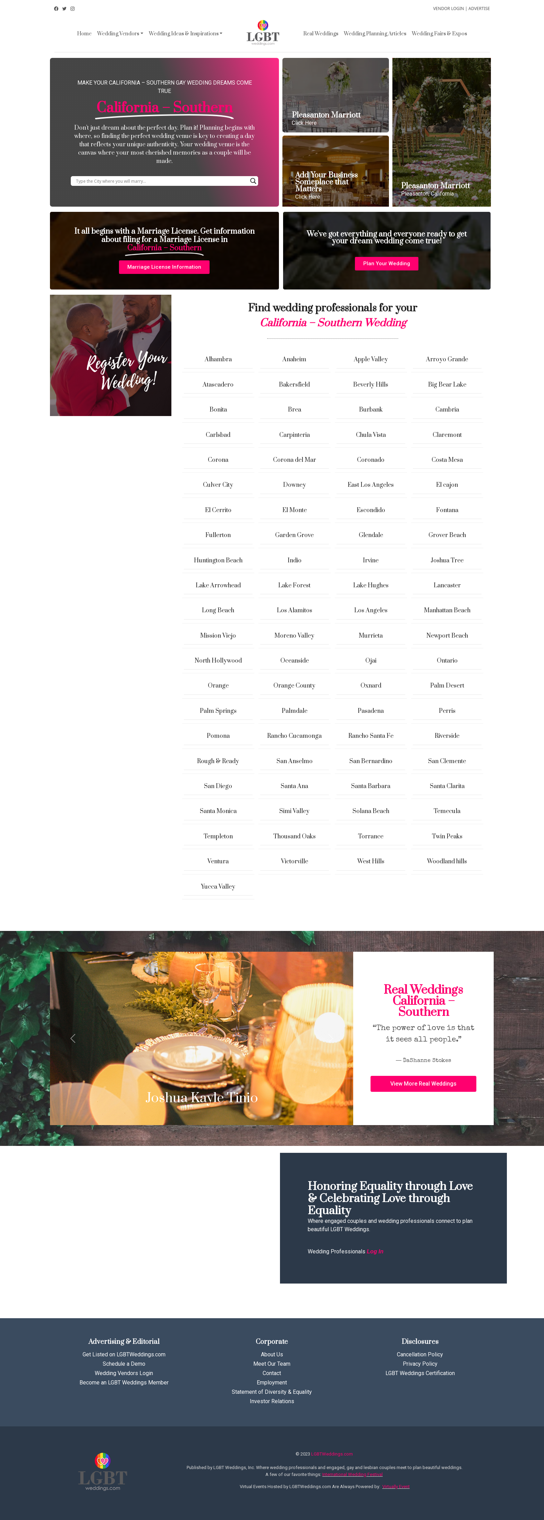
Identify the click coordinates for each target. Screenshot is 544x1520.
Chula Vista (371, 435)
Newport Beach (447, 636)
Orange (218, 686)
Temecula (447, 811)
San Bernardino (370, 761)
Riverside (447, 736)
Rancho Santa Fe (370, 736)
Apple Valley (371, 359)
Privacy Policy (420, 1364)
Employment (272, 1382)
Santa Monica (218, 811)
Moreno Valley (294, 636)
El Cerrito (218, 510)
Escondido (371, 510)
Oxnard (370, 686)
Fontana (447, 510)
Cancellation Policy (420, 1354)
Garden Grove (294, 535)
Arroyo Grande (447, 359)
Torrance (370, 836)
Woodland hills (447, 861)
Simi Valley (294, 811)
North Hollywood (218, 661)
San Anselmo (295, 761)
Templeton (218, 836)
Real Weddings (320, 34)
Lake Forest (294, 585)
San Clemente (447, 761)
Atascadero (218, 385)
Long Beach (218, 610)
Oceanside (294, 661)
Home (84, 34)
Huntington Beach (218, 560)
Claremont (447, 435)
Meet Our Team (271, 1364)
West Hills (370, 861)
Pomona (218, 736)
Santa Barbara (370, 786)
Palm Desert (447, 686)
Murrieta (371, 636)
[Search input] (161, 181)
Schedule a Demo (124, 1364)
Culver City (218, 485)
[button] (164, 267)
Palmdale (294, 711)
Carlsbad (218, 435)
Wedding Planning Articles (375, 34)
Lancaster (447, 585)
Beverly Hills (370, 385)
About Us (272, 1354)
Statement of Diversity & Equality (272, 1392)
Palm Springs (218, 711)
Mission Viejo (218, 636)
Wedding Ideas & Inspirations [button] (184, 34)
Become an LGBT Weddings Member (124, 1382)
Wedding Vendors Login (124, 1373)
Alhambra (218, 359)
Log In (375, 1251)
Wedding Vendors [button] (118, 34)
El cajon (447, 485)
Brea (294, 410)
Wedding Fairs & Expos (439, 34)
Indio (294, 560)
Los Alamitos (294, 610)
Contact (272, 1373)
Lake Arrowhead (218, 585)
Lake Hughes (371, 585)
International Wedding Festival (352, 1474)
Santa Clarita (447, 786)
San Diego (218, 786)
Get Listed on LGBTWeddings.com (124, 1354)
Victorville (294, 861)
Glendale (371, 535)
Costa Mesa (447, 460)
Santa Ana (294, 786)
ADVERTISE (479, 8)
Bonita (218, 410)
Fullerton (218, 535)
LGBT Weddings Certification (420, 1373)
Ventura (218, 861)
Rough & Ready (218, 761)
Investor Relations (272, 1401)
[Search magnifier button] (253, 181)
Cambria (447, 410)
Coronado (370, 460)
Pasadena (371, 711)
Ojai (370, 661)
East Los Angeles (371, 485)
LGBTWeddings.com (332, 1454)
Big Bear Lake (447, 385)
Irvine (371, 560)
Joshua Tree (447, 560)
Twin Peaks (447, 836)
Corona (218, 460)
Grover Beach (447, 535)
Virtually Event (396, 1486)
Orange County (294, 686)
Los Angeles (371, 610)
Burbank (371, 410)
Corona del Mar (294, 460)
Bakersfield (294, 385)
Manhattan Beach (447, 610)
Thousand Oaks (294, 836)
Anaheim (294, 359)
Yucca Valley (218, 887)
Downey (294, 485)
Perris (447, 711)
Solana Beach (370, 811)
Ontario (447, 661)
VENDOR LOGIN (448, 8)
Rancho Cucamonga (294, 736)
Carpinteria (294, 435)
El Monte (294, 510)
